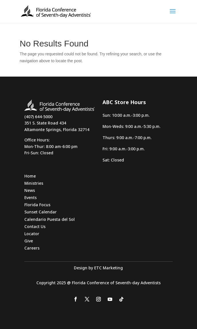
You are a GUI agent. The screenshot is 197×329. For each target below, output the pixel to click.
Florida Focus (37, 204)
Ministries (33, 183)
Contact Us (35, 226)
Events (30, 197)
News (29, 190)
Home (30, 176)
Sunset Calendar (40, 212)
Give (28, 241)
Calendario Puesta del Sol (49, 219)
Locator (31, 233)
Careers (32, 248)
